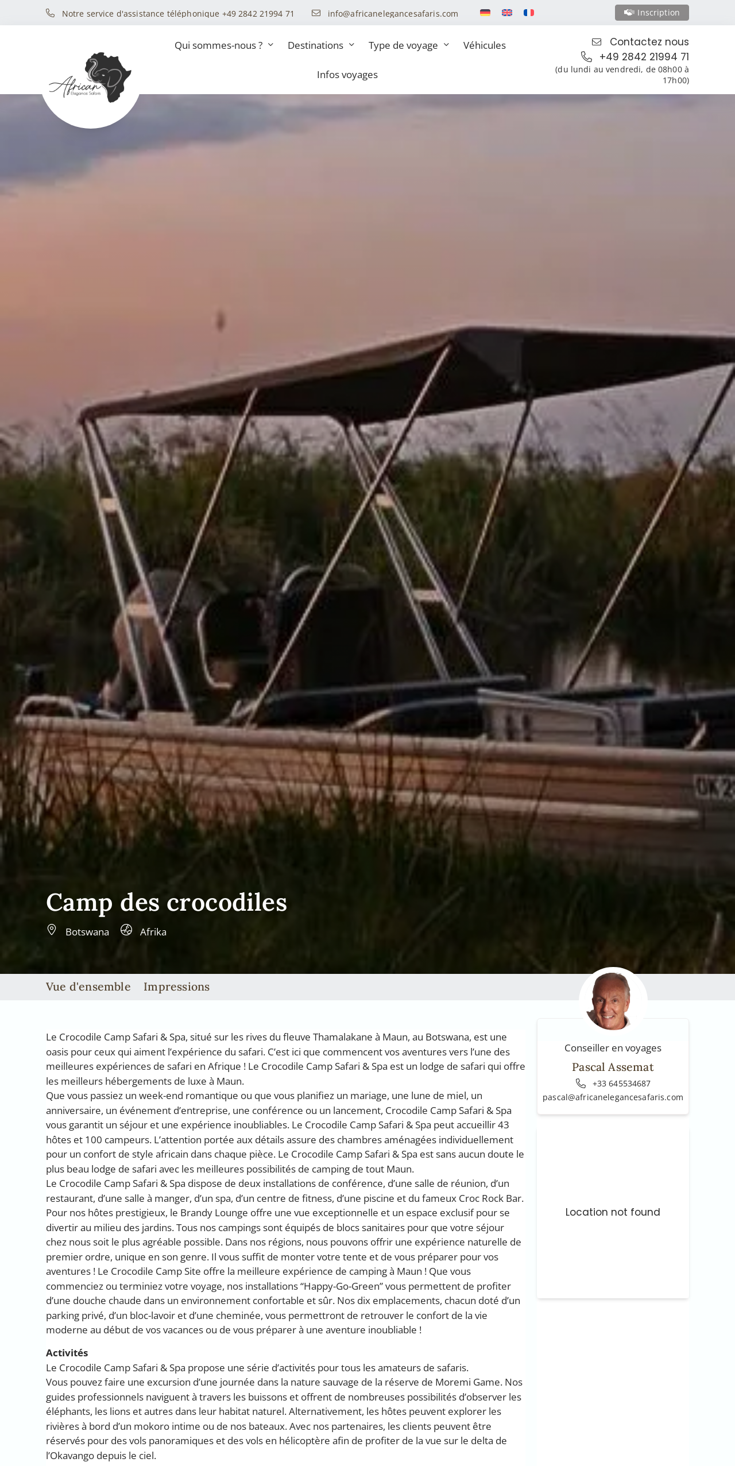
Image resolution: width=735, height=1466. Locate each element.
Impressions (177, 986)
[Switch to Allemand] (485, 13)
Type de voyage (409, 45)
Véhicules (484, 45)
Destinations (321, 45)
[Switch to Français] (529, 13)
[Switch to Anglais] (507, 13)
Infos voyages (347, 74)
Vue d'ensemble (88, 986)
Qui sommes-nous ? (224, 45)
